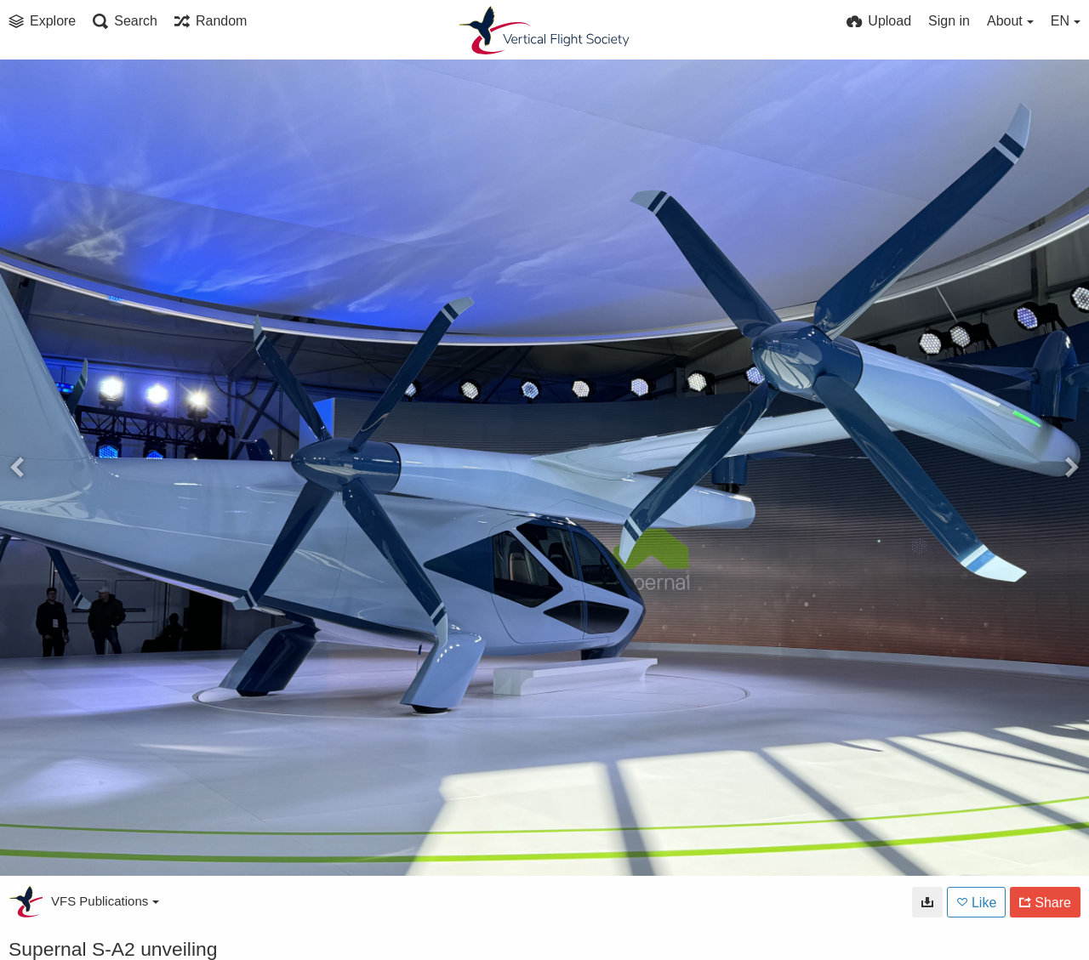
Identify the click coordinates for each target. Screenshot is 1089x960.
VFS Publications (105, 901)
